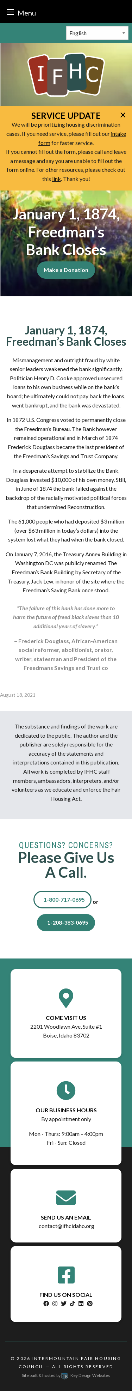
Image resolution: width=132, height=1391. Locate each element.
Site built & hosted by (66, 1375)
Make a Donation (66, 269)
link (56, 178)
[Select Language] (97, 33)
